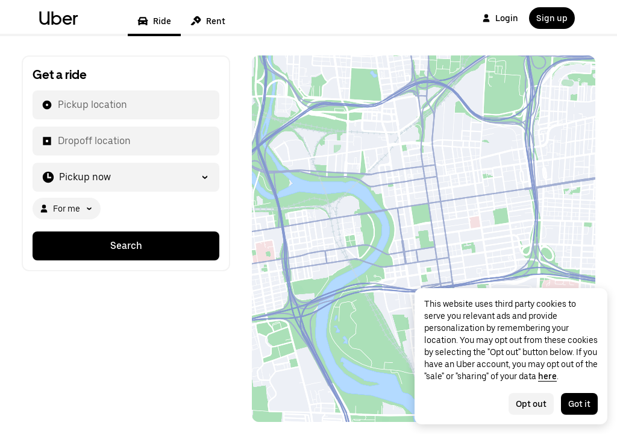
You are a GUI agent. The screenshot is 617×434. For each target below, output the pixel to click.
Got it (579, 404)
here (547, 376)
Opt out (531, 404)
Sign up (552, 18)
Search (126, 245)
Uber (58, 18)
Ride (154, 21)
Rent (207, 21)
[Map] (423, 238)
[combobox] (57, 105)
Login (500, 18)
